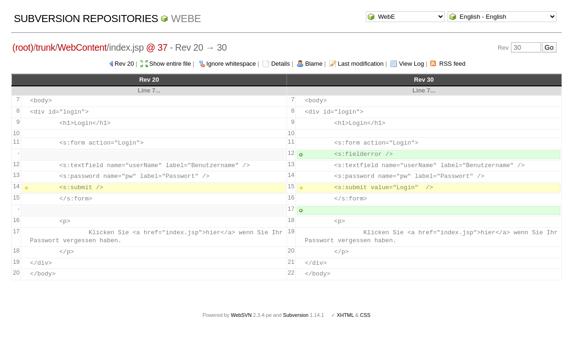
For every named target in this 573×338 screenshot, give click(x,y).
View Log (411, 63)
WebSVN (241, 315)
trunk (45, 47)
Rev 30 (424, 79)
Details (280, 63)
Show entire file (170, 63)
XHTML (345, 315)
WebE (186, 18)
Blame (314, 63)
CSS (365, 315)
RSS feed (452, 63)
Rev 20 (124, 63)
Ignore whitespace (231, 63)
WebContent (82, 47)
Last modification (361, 63)
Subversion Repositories (86, 18)
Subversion (296, 315)
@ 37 (157, 47)
